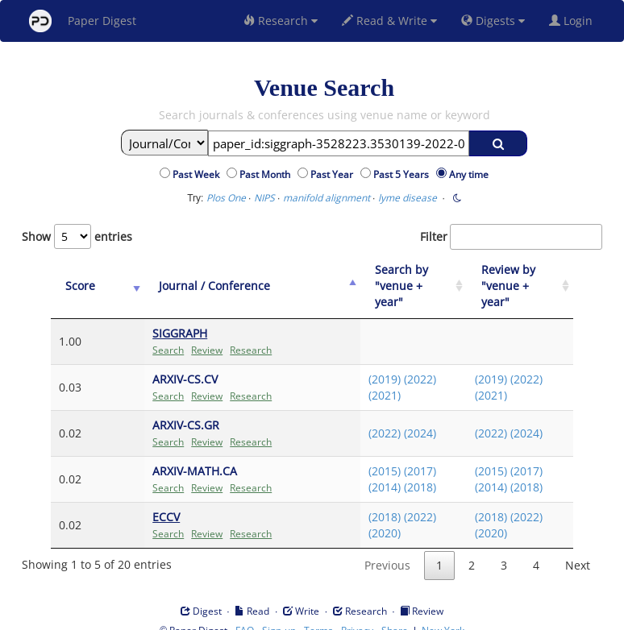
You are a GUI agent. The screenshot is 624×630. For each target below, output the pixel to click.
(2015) (367, 454)
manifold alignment (326, 198)
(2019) (367, 363)
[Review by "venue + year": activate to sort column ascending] (515, 278)
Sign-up (279, 614)
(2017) (402, 454)
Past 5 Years (403, 174)
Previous (387, 549)
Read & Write (389, 20)
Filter (511, 237)
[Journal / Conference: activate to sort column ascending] (226, 278)
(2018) (402, 471)
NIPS (264, 198)
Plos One (226, 198)
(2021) (367, 379)
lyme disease (407, 198)
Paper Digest (82, 21)
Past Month (267, 174)
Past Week (198, 174)
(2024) (402, 417)
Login (574, 20)
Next (577, 549)
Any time (469, 174)
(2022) (402, 363)
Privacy (357, 614)
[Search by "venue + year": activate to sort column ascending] (400, 278)
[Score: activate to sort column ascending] (80, 278)
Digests (493, 20)
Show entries (77, 236)
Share (394, 614)
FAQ (244, 614)
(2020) (367, 516)
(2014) (367, 471)
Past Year (334, 174)
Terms (318, 614)
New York (443, 614)
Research (280, 20)
